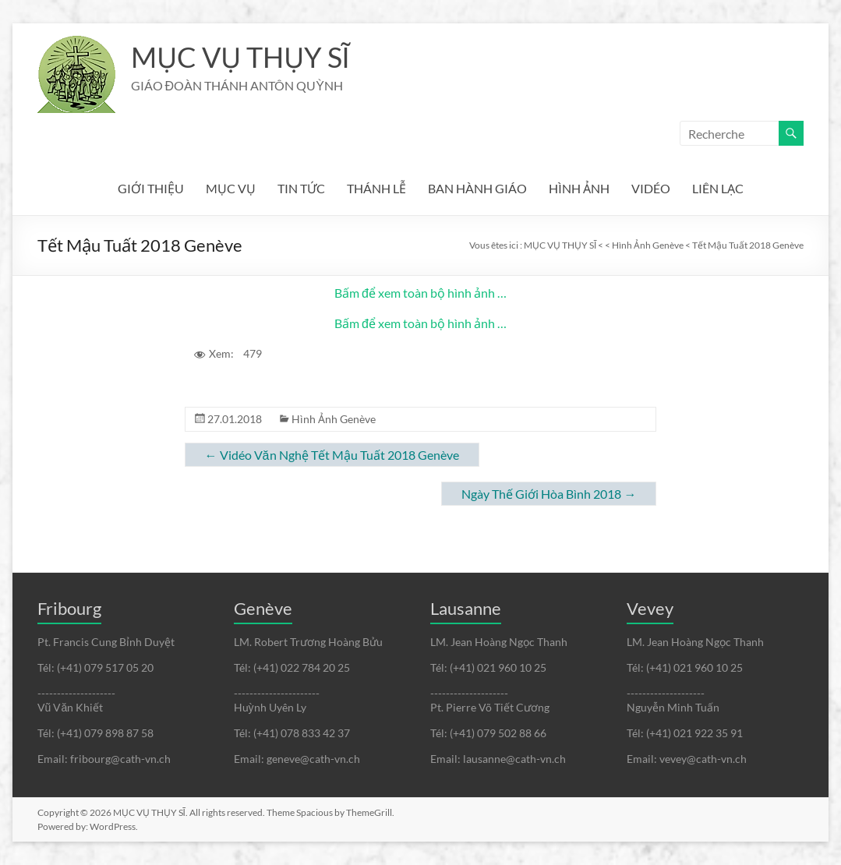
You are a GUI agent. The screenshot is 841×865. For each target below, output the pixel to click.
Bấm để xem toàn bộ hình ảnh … (420, 292)
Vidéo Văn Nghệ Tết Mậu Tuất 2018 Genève (332, 454)
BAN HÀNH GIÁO (477, 188)
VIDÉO (650, 188)
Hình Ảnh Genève (334, 418)
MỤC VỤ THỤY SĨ (240, 57)
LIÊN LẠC (718, 188)
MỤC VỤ (231, 188)
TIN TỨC (301, 188)
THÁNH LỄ (376, 188)
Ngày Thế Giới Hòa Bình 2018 (548, 493)
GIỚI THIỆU (151, 188)
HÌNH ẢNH (579, 188)
